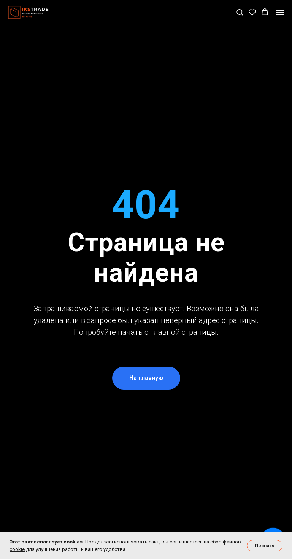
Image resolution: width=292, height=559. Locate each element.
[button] (239, 12)
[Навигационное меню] (280, 12)
